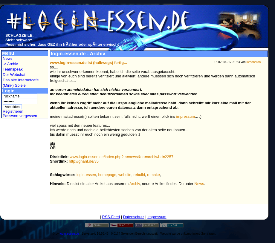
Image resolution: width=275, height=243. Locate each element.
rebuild (139, 174)
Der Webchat (14, 74)
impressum (185, 116)
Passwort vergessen (20, 116)
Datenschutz (133, 217)
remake (153, 174)
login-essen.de (69, 233)
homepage (107, 174)
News (8, 58)
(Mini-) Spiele (14, 85)
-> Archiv (10, 64)
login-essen (86, 174)
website (124, 174)
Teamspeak (13, 69)
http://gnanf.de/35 (84, 161)
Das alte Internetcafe (21, 80)
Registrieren (13, 111)
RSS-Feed (111, 217)
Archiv (134, 183)
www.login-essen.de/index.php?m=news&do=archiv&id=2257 (121, 157)
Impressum (156, 217)
